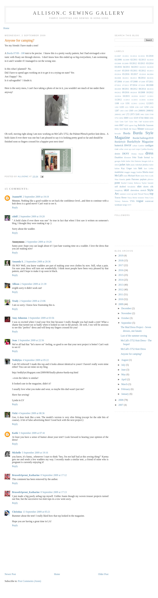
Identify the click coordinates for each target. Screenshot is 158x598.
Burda (126, 133)
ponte (117, 182)
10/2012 (149, 92)
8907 (121, 125)
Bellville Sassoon (145, 125)
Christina (17, 511)
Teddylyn (17, 360)
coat (116, 149)
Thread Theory (143, 194)
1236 (137, 107)
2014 (121, 279)
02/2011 (133, 59)
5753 (116, 118)
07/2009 (142, 82)
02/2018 (150, 60)
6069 (126, 118)
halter (128, 161)
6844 (146, 118)
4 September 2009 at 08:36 (31, 413)
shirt (139, 186)
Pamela (122, 179)
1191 (127, 103)
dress (149, 153)
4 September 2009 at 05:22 (36, 360)
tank (135, 194)
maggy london (136, 172)
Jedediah (138, 165)
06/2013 (133, 78)
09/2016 (125, 92)
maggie (127, 172)
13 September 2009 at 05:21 (36, 511)
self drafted (120, 186)
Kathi (15, 433)
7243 (116, 122)
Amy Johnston (19, 318)
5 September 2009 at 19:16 (35, 452)
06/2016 (150, 78)
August (125, 360)
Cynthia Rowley (147, 149)
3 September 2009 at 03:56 (41, 318)
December (126, 308)
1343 (126, 111)
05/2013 (150, 71)
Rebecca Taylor (140, 183)
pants (128, 179)
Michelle (16, 452)
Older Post (103, 574)
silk (151, 186)
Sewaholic (131, 187)
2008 (121, 400)
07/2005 (126, 82)
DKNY (125, 153)
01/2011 (126, 56)
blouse (140, 128)
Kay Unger (126, 168)
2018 (121, 260)
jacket (122, 164)
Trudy (15, 301)
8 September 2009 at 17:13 (54, 492)
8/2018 (146, 122)
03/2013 (141, 63)
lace (145, 168)
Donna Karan (137, 154)
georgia (118, 161)
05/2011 (133, 70)
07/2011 (149, 81)
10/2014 (118, 96)
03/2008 (118, 63)
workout (118, 205)
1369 (131, 110)
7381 (135, 122)
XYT (129, 205)
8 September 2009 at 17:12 (54, 475)
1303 (122, 111)
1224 (131, 107)
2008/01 (142, 110)
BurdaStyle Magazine (140, 141)
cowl (133, 149)
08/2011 (125, 89)
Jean (14, 340)
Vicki (14, 413)
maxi (151, 172)
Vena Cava (149, 198)
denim (117, 153)
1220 (121, 107)
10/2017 (142, 96)
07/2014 (133, 85)
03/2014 (149, 63)
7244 (121, 122)
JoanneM (17, 196)
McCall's (119, 175)
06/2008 (118, 78)
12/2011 (134, 103)
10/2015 (126, 96)
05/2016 (125, 74)
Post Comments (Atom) (29, 581)
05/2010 (125, 70)
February (126, 389)
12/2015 (149, 103)
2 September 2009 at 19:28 (38, 241)
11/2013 (126, 100)
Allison (15, 284)
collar (121, 149)
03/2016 (118, 67)
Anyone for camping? (131, 354)
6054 (121, 118)
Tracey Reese (121, 197)
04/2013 (134, 67)
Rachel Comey (127, 183)
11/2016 (142, 100)
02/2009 (126, 60)
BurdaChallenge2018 (143, 138)
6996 (151, 118)
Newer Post (10, 574)
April (124, 379)
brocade (118, 134)
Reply (15, 207)
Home (6, 28)
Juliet (151, 165)
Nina (116, 179)
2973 (132, 114)
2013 (121, 284)
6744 (141, 118)
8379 (151, 122)
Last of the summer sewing (134, 335)
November (126, 313)
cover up (127, 149)
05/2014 (118, 74)
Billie (117, 129)
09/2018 (133, 92)
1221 (127, 107)
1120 (122, 103)
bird (121, 129)
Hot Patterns (136, 161)
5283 (147, 114)
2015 (121, 275)
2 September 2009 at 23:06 (32, 301)
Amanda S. (17, 261)
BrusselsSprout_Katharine (26, 475)
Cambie (141, 146)
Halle (123, 161)
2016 (121, 270)
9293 (126, 125)
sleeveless (134, 190)
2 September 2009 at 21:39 (33, 284)
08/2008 (149, 85)
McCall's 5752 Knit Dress (133, 349)
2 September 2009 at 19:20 (32, 216)
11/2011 (150, 96)
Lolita (151, 168)
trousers (141, 198)
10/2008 (141, 92)
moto (143, 176)
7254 (131, 122)
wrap (125, 205)
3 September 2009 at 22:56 (31, 340)
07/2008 (134, 81)
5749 (151, 114)
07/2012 (118, 85)
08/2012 (133, 89)
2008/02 (149, 110)
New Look (149, 176)
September (126, 323)
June (123, 369)
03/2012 (133, 63)
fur (152, 157)
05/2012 (142, 70)
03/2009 (125, 63)
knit (140, 168)
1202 (116, 107)
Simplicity (119, 190)
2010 (121, 299)
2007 (121, 405)
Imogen (145, 161)
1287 (117, 110)
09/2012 (118, 92)
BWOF (127, 145)
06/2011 (126, 78)
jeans (133, 165)
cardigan (149, 145)
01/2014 (133, 56)
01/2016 (141, 56)
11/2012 (118, 99)
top (151, 193)
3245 (137, 114)
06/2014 (141, 78)
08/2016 (150, 89)
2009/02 (118, 114)
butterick (119, 145)
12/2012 (142, 103)
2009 (121, 304)
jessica (146, 164)
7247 (126, 122)
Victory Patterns (121, 201)
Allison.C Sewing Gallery (79, 13)
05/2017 (134, 74)
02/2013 (142, 59)
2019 (121, 255)
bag (135, 125)
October (125, 318)
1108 (117, 103)
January (125, 394)
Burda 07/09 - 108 (16, 53)
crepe (138, 149)
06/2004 (150, 74)
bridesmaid (149, 129)
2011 (121, 294)
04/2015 (142, 67)
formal (147, 157)
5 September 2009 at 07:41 (32, 433)
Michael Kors (134, 175)
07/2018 (142, 85)
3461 (142, 114)
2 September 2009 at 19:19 (36, 196)
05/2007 (118, 71)
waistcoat (149, 201)
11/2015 (134, 100)
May (123, 374)
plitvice (150, 179)
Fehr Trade (137, 157)
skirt (126, 190)
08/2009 (118, 89)
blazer (134, 129)
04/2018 (150, 67)
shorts (145, 186)
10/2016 (134, 96)
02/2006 (118, 59)
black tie (127, 129)
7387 (140, 122)
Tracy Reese (132, 198)
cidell (15, 216)
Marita (145, 172)
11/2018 (150, 100)
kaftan (117, 168)
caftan (134, 146)
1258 (151, 107)
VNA (132, 201)
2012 (121, 289)
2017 (121, 265)
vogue (139, 200)
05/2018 (142, 74)
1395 (136, 111)
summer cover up (126, 194)
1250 (146, 107)
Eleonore (127, 157)
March (124, 384)
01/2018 (149, 56)
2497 (123, 114)
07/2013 (125, 85)
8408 (116, 125)
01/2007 (118, 56)
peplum (143, 179)
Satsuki (150, 183)
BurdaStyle (120, 141)
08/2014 (142, 89)
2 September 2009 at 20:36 (37, 261)
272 (127, 114)
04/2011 (126, 67)
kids (135, 168)
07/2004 (118, 81)
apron (131, 125)
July (123, 365)
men (125, 176)
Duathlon (119, 157)
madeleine (119, 172)
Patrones (135, 179)
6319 (136, 118)
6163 (131, 118)
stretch (143, 190)
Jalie (128, 164)
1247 (141, 107)
